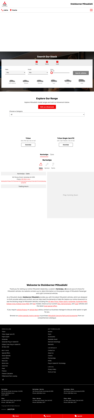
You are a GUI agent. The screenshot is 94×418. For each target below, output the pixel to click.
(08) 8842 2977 (10, 402)
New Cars (5, 360)
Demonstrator (66, 304)
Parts (49, 334)
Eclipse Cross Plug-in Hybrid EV (11, 344)
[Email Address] (23, 182)
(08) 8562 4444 (25, 179)
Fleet (3, 368)
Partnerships (52, 358)
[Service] (47, 416)
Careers (50, 355)
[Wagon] (40, 81)
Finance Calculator (7, 373)
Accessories (51, 336)
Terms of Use (52, 372)
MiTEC (50, 360)
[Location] (41, 166)
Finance (4, 371)
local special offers (50, 306)
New (58, 304)
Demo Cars (5, 363)
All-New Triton (53, 301)
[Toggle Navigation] (91, 10)
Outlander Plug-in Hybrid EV (10, 342)
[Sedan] (26, 81)
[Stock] (15, 416)
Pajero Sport (63, 301)
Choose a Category (47, 113)
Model (38, 72)
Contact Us (51, 350)
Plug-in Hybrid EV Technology (56, 363)
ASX (34, 304)
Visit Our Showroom (47, 107)
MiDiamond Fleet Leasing (9, 376)
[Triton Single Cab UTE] (66, 132)
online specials (23, 315)
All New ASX (5, 347)
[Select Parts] (53, 166)
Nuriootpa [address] (44, 154)
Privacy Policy (52, 369)
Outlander (71, 301)
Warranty (51, 344)
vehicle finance (22, 310)
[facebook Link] (3, 379)
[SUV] (54, 81)
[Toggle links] (7, 409)
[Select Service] (47, 166)
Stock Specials (6, 355)
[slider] (51, 73)
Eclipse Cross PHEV (22, 304)
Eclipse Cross (11, 304)
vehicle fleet (33, 310)
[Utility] (68, 81)
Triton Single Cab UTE (8, 334)
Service (50, 331)
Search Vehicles (80, 73)
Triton (3, 331)
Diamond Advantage (54, 342)
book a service (34, 315)
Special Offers (6, 353)
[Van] (82, 81)
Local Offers (5, 358)
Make (15, 72)
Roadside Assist (52, 339)
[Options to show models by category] (47, 114)
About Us (50, 353)
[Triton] (28, 132)
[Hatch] (12, 81)
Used (76, 304)
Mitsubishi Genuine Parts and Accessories (63, 315)
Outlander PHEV (81, 301)
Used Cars (5, 366)
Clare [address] (52, 154)
